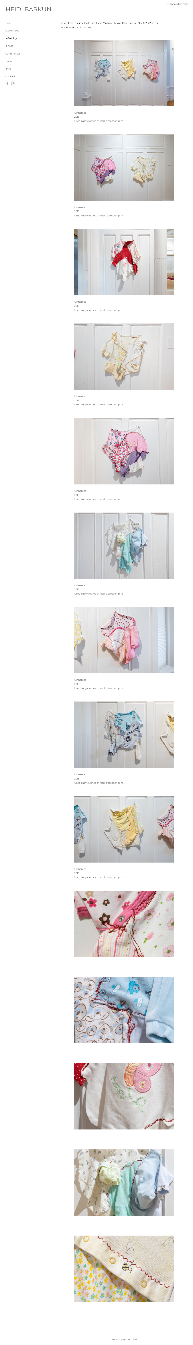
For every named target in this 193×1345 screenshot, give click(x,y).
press (9, 61)
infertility (11, 38)
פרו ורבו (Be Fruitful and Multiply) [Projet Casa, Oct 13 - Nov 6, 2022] (113, 23)
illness (9, 45)
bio (8, 23)
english (184, 4)
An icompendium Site (124, 1339)
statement (12, 30)
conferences (13, 53)
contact (10, 76)
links (8, 68)
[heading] (17, 9)
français (172, 4)
